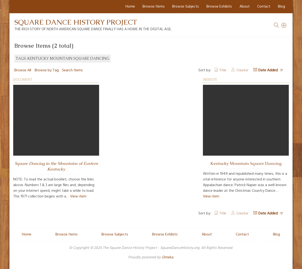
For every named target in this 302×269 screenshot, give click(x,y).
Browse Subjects (185, 7)
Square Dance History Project (75, 22)
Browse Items (154, 7)
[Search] (284, 25)
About (244, 7)
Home (130, 7)
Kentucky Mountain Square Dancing (245, 163)
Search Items (72, 70)
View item (78, 196)
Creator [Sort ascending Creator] (242, 70)
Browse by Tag (47, 70)
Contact (263, 7)
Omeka (167, 257)
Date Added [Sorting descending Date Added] (268, 70)
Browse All (22, 70)
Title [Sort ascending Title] (222, 70)
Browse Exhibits (219, 7)
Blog (281, 7)
